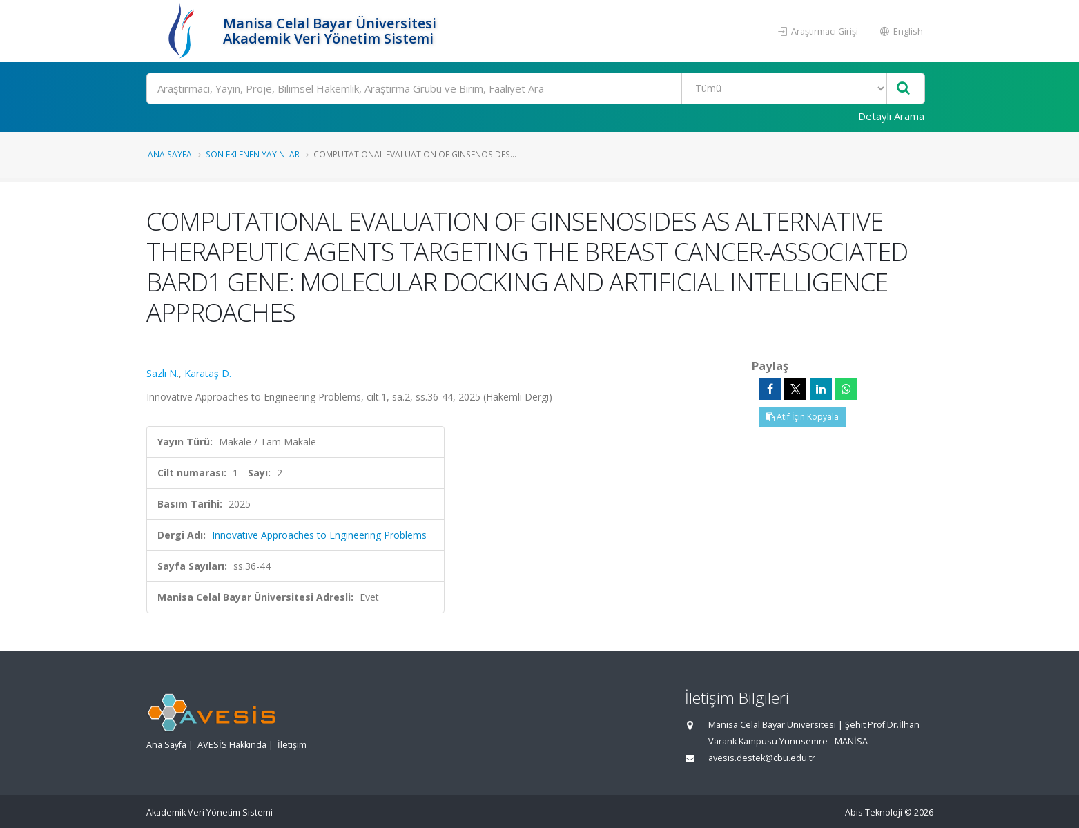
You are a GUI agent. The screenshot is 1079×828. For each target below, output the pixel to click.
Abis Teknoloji (873, 812)
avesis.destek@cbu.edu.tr (761, 758)
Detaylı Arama (891, 116)
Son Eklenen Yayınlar (253, 154)
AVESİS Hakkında (231, 745)
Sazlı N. (162, 373)
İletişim (292, 745)
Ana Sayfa (170, 154)
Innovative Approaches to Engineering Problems (319, 534)
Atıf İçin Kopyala (802, 417)
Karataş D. (207, 373)
